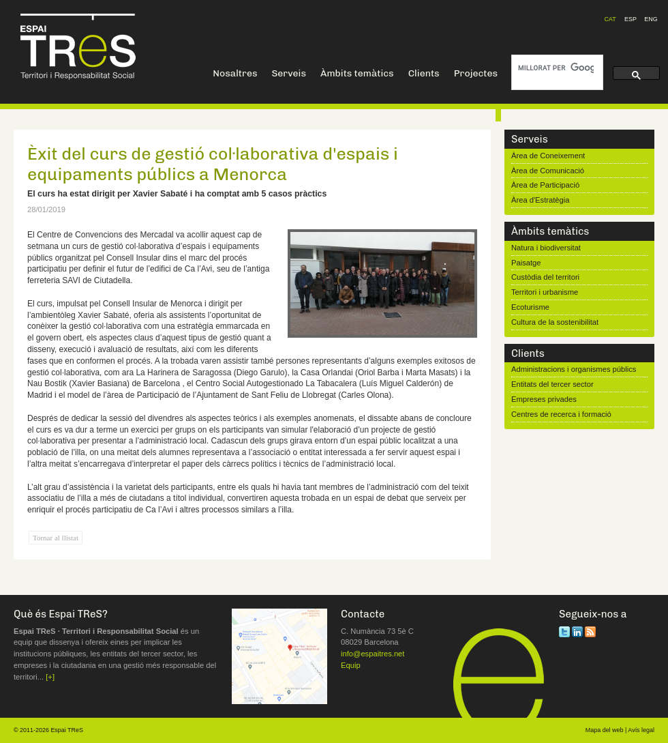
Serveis (288, 73)
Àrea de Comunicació (547, 170)
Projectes (476, 73)
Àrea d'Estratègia (540, 200)
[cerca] (556, 68)
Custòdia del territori (545, 277)
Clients (424, 73)
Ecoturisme (530, 307)
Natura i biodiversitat (546, 248)
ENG (650, 19)
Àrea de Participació (545, 185)
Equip (351, 665)
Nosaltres (235, 73)
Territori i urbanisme (544, 292)
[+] (50, 677)
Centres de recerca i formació (561, 414)
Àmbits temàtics (357, 73)
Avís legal (641, 730)
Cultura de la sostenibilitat (554, 322)
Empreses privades (544, 399)
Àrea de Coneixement (548, 155)
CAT (610, 19)
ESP (630, 19)
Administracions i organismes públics (573, 369)
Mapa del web (605, 730)
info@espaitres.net (372, 654)
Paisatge (526, 263)
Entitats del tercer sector (552, 384)
